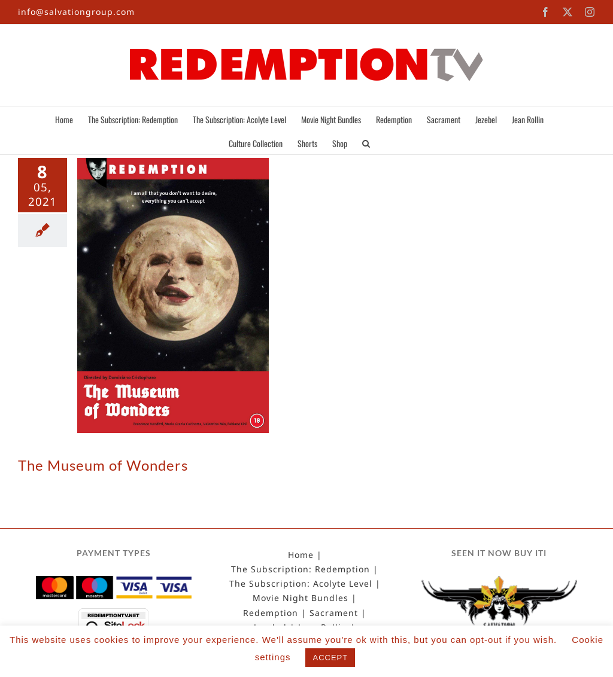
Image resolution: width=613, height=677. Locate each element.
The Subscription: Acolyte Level (300, 583)
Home (301, 555)
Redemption (270, 613)
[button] (366, 142)
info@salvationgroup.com (76, 11)
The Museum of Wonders (103, 465)
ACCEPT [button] (330, 657)
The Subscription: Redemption (300, 569)
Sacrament (333, 613)
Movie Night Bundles (300, 598)
